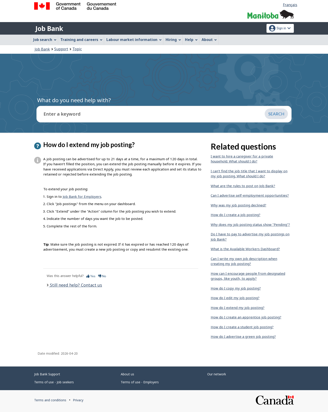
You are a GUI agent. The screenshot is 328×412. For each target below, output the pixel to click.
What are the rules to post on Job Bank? (243, 185)
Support (61, 48)
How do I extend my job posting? (237, 307)
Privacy (78, 400)
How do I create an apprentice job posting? (246, 317)
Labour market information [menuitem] (134, 39)
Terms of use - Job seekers (54, 382)
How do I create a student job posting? (242, 327)
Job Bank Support (47, 374)
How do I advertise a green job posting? (243, 336)
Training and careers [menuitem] (81, 39)
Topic (77, 48)
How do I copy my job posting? (236, 288)
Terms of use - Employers (140, 382)
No (102, 276)
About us (127, 374)
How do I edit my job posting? (235, 297)
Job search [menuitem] (44, 39)
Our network (216, 374)
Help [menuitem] (191, 39)
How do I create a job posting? (235, 214)
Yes (90, 276)
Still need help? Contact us (75, 285)
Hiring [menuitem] (173, 39)
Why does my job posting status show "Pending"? (250, 224)
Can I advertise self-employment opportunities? (250, 195)
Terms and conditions (50, 400)
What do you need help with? (74, 100)
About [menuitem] (209, 39)
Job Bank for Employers (82, 196)
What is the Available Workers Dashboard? (245, 249)
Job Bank (49, 28)
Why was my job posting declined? (238, 205)
